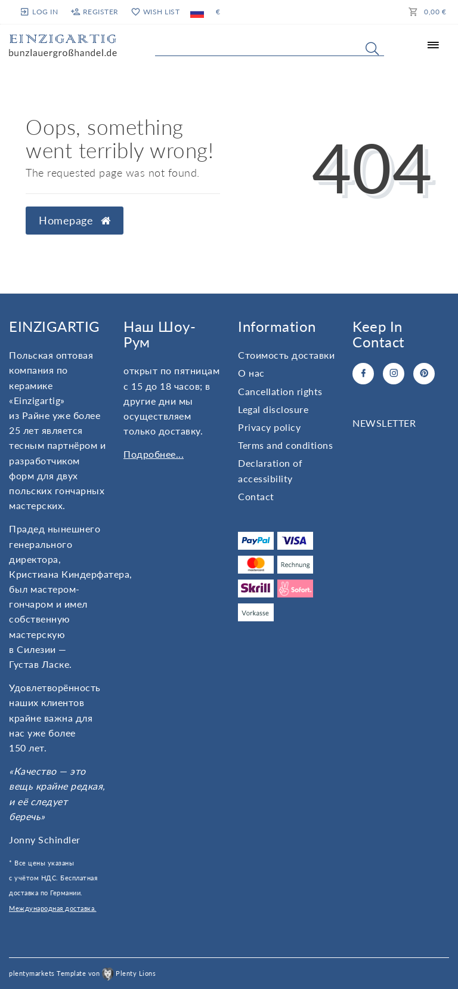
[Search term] (269, 46)
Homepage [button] (74, 220)
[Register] (94, 12)
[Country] (197, 12)
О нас (251, 372)
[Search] (372, 48)
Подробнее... (153, 454)
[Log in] (40, 11)
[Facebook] (363, 373)
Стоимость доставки (286, 355)
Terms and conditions (285, 445)
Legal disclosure (273, 409)
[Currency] (218, 12)
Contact (256, 496)
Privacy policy (269, 427)
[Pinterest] (424, 373)
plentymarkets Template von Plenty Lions (82, 973)
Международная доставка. (53, 908)
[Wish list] (154, 12)
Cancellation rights (280, 391)
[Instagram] (393, 373)
